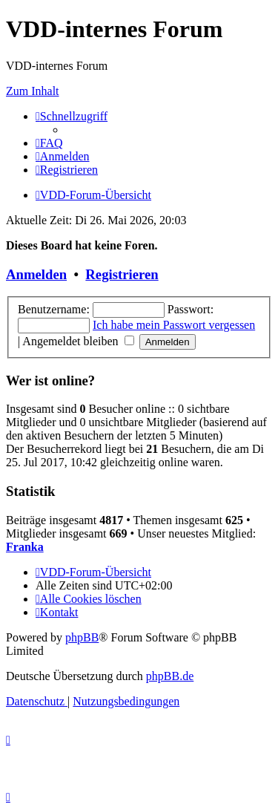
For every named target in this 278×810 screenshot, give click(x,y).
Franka (25, 546)
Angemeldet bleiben (77, 341)
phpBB (82, 637)
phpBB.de (169, 676)
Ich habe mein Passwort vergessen (174, 325)
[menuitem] (49, 143)
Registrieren (121, 274)
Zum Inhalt (32, 91)
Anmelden (36, 274)
